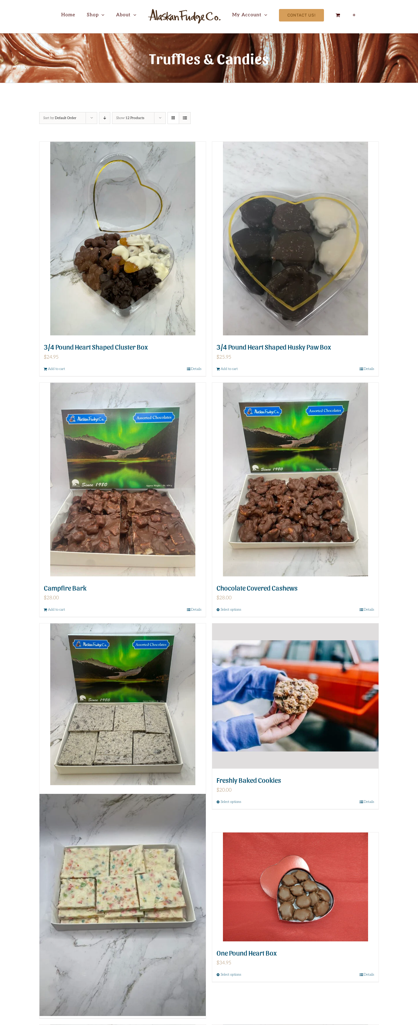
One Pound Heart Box (247, 952)
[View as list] (184, 118)
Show (130, 118)
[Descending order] (104, 118)
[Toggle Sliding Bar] (354, 15)
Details (196, 369)
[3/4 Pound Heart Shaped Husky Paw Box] (295, 238)
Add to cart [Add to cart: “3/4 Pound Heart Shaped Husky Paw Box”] (229, 369)
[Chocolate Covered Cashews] (295, 479)
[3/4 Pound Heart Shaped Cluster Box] (122, 238)
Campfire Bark (65, 587)
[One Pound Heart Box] (295, 886)
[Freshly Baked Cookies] (295, 696)
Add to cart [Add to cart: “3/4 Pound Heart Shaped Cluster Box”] (56, 369)
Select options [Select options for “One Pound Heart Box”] (231, 974)
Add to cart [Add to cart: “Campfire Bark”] (56, 609)
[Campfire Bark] (122, 479)
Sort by (59, 118)
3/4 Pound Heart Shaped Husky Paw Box (274, 346)
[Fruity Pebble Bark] (122, 905)
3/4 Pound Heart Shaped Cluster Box (96, 346)
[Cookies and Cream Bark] (122, 704)
